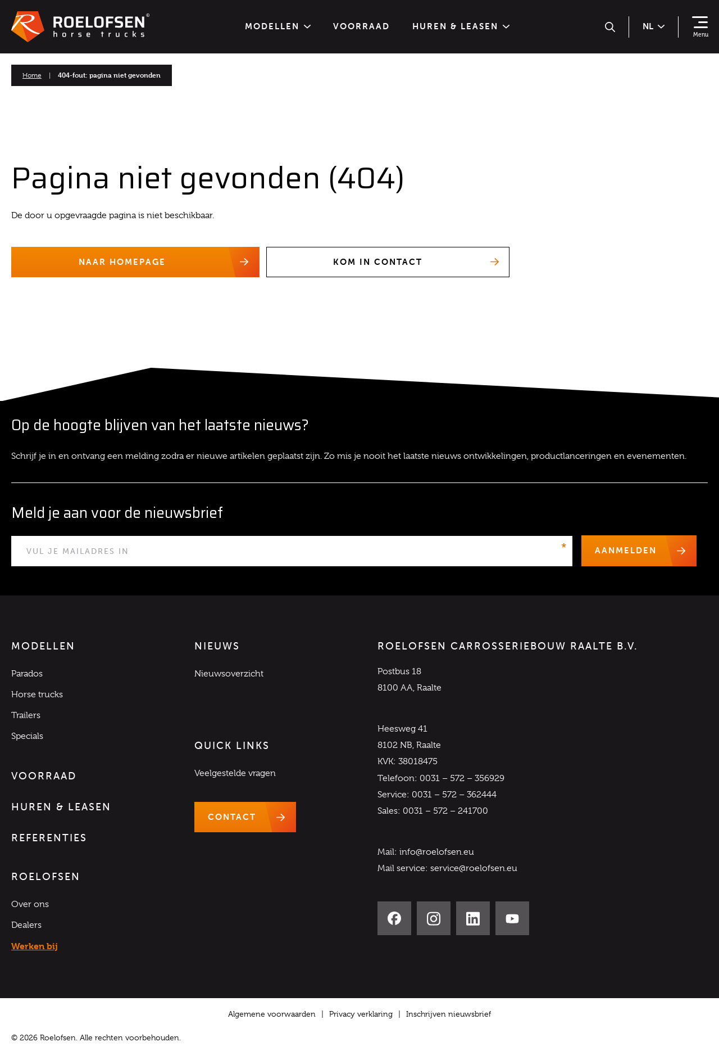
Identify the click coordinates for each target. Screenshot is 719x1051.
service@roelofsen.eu (473, 869)
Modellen (278, 26)
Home (32, 75)
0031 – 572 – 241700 (445, 811)
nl (654, 26)
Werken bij (34, 946)
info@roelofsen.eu (436, 852)
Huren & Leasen (460, 26)
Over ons (30, 904)
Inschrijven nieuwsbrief (448, 1014)
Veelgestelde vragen (235, 773)
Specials (27, 737)
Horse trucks (37, 694)
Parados (27, 674)
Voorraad (361, 26)
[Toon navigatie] (700, 27)
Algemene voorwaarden (272, 1014)
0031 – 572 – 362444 (454, 795)
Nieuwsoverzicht (228, 674)
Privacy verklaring (361, 1014)
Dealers (26, 926)
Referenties (49, 838)
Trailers (25, 716)
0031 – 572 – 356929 (462, 778)
